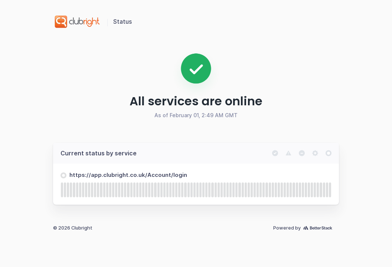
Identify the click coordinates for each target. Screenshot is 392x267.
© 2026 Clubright (72, 228)
